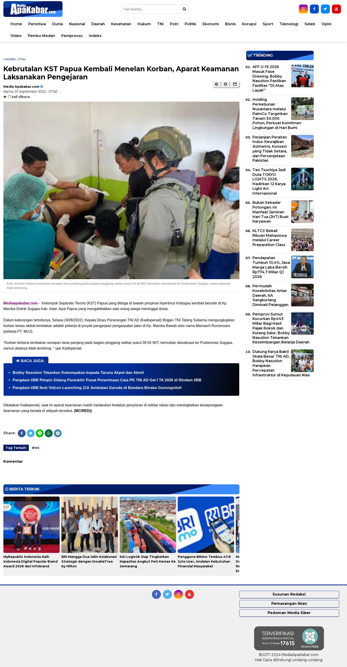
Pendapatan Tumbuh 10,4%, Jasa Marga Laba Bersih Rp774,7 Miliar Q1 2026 (271, 267)
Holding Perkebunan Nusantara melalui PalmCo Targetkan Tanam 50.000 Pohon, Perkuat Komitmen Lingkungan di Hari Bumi (276, 113)
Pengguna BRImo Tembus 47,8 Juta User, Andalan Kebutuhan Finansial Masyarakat (204, 561)
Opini (326, 24)
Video (16, 36)
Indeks (95, 36)
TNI (160, 24)
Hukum (144, 24)
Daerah (98, 24)
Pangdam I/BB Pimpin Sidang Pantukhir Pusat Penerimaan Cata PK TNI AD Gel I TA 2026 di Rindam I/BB (107, 380)
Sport (268, 24)
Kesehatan (121, 24)
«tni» (21, 59)
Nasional (77, 24)
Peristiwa (37, 24)
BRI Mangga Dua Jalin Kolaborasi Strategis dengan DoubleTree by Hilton (89, 561)
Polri (174, 24)
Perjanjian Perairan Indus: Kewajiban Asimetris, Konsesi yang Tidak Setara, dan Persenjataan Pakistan (269, 149)
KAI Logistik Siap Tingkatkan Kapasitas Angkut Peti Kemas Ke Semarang (148, 561)
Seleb (309, 24)
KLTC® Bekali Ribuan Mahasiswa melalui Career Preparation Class (269, 238)
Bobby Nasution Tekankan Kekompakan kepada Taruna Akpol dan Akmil (78, 372)
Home (16, 24)
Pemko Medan (41, 36)
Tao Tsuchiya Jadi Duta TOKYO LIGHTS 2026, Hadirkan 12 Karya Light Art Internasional (269, 182)
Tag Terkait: (16, 448)
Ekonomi (211, 24)
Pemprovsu (72, 36)
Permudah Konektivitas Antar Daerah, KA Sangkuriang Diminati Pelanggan (270, 295)
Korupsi (249, 24)
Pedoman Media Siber (289, 613)
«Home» (9, 59)
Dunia (57, 24)
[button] (234, 84)
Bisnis (230, 24)
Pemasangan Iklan (289, 603)
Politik (190, 24)
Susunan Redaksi (289, 594)
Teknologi (288, 24)
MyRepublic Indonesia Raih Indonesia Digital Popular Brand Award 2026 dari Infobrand (30, 561)
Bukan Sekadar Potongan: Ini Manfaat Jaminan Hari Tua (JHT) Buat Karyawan (270, 211)
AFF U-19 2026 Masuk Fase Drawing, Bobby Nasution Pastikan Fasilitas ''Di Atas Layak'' (269, 78)
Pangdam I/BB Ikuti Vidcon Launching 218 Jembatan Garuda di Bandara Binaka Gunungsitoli (97, 388)
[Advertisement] (280, 415)
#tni (35, 448)
